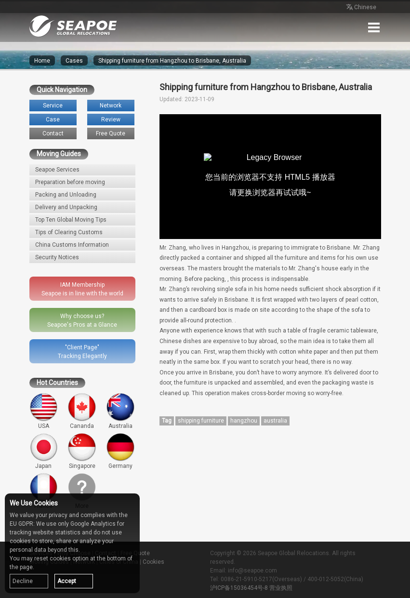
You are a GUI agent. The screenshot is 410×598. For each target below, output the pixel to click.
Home (42, 60)
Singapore (81, 451)
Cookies (153, 561)
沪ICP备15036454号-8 (239, 588)
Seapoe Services (57, 169)
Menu (374, 27)
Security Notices (57, 257)
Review (110, 119)
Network (110, 105)
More (81, 491)
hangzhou (243, 420)
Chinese (360, 8)
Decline (23, 581)
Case (53, 119)
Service (53, 105)
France (43, 491)
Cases (74, 60)
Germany (120, 451)
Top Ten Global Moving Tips (70, 219)
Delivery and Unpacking (66, 207)
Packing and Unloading (65, 194)
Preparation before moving (70, 182)
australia (275, 420)
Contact (53, 133)
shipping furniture (201, 420)
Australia (120, 411)
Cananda (81, 411)
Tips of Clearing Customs (69, 232)
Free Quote (110, 133)
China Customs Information (72, 244)
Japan (43, 451)
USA (43, 411)
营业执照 (280, 588)
